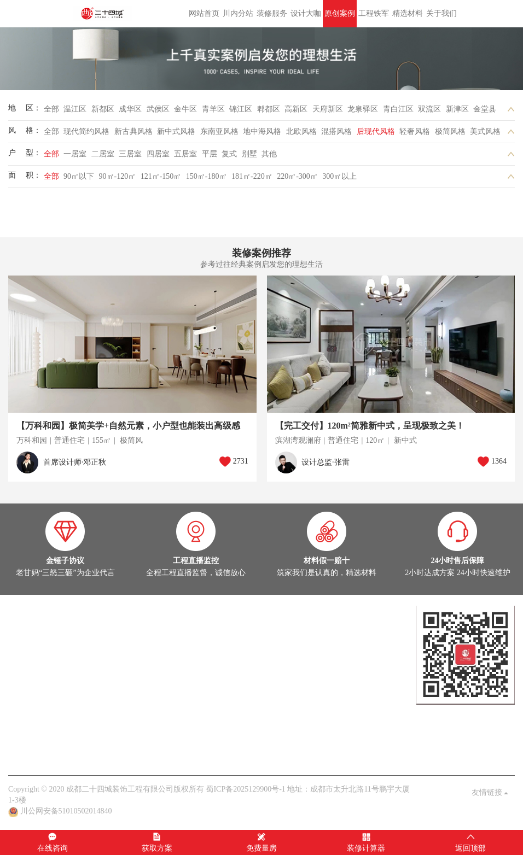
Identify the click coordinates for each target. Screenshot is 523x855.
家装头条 (23, 709)
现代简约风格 (86, 131)
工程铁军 (373, 13)
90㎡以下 (78, 176)
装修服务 (272, 13)
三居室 (130, 154)
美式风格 (485, 131)
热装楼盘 (23, 687)
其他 (269, 154)
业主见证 (121, 720)
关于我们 (441, 13)
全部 (51, 109)
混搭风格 (336, 131)
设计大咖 (305, 13)
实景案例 (23, 655)
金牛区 (185, 109)
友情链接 (490, 792)
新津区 (457, 109)
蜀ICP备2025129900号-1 (245, 789)
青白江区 (398, 109)
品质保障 (81, 753)
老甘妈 (19, 753)
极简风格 (450, 131)
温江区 (74, 109)
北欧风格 (301, 131)
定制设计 (23, 622)
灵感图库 (88, 655)
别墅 (249, 154)
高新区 (295, 109)
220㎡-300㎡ (297, 176)
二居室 (102, 154)
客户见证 (113, 753)
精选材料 (407, 13)
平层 (209, 154)
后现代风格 (376, 131)
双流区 (429, 109)
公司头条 (23, 720)
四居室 (158, 154)
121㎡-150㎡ (161, 176)
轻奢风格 (414, 131)
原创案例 (339, 13)
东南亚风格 (219, 131)
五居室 (185, 154)
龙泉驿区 (362, 109)
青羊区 (213, 109)
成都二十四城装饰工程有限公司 (104, 13)
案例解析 (56, 720)
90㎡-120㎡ (117, 176)
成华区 (130, 109)
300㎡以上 (339, 176)
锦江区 (240, 109)
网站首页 (204, 13)
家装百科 (88, 720)
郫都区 (268, 109)
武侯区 (158, 109)
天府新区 (327, 109)
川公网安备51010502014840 (66, 811)
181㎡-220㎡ (251, 176)
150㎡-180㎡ (206, 176)
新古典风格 (133, 131)
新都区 (102, 109)
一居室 (74, 154)
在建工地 (56, 655)
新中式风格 (176, 131)
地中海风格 (262, 131)
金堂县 (484, 109)
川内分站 (238, 13)
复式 (229, 154)
